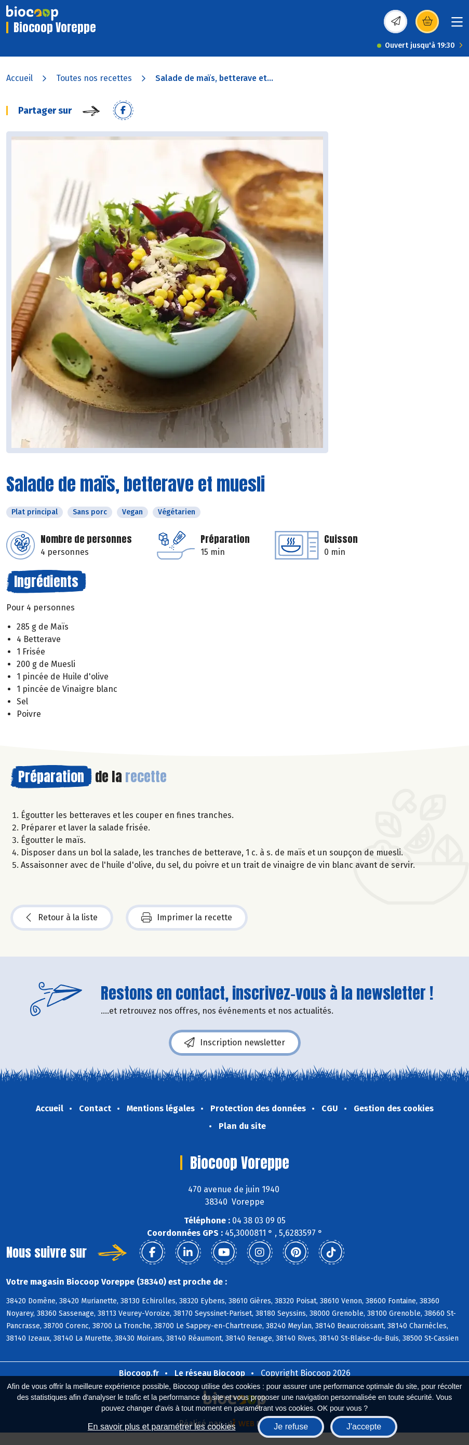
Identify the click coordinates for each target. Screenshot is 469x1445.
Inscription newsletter (234, 1043)
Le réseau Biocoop (210, 1373)
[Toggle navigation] (457, 25)
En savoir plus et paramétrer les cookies (162, 1426)
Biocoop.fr (139, 1373)
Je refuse (291, 1426)
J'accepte (363, 1426)
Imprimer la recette (186, 917)
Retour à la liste (62, 917)
